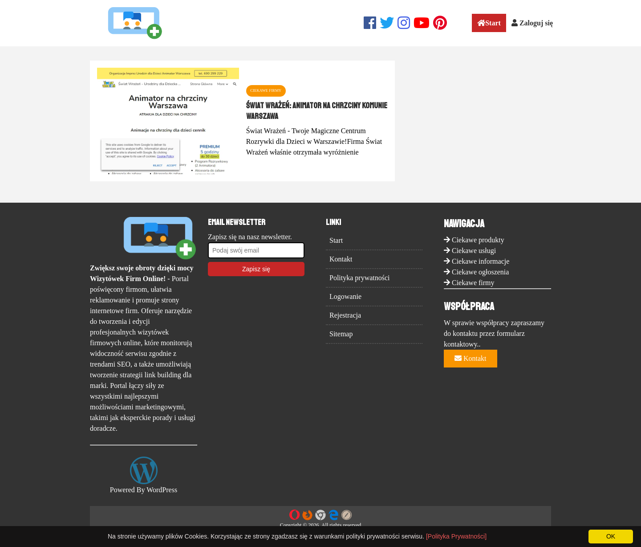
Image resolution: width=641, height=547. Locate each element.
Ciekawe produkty (478, 240)
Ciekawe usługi (474, 250)
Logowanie (345, 296)
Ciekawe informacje (480, 261)
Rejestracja (345, 315)
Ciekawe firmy (473, 282)
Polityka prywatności (359, 278)
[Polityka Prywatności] (456, 536)
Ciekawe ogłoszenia (480, 272)
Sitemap (341, 334)
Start (489, 23)
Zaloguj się (532, 23)
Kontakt (341, 259)
